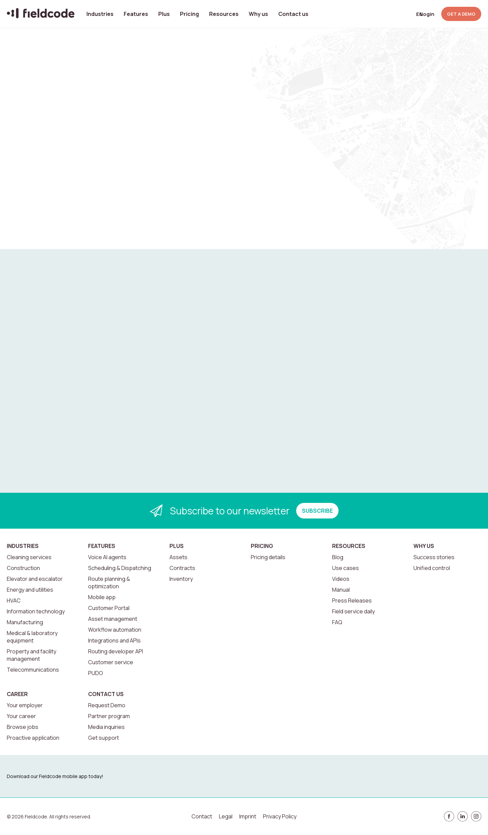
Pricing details (268, 557)
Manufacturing (25, 622)
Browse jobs (22, 727)
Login (427, 14)
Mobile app (102, 597)
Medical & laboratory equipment (32, 636)
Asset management (112, 619)
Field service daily (353, 611)
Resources (224, 14)
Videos (340, 579)
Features (136, 14)
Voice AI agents (107, 557)
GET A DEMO (461, 14)
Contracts (182, 568)
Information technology (36, 611)
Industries (100, 14)
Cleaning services (29, 557)
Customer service (110, 662)
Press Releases (352, 600)
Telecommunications (33, 669)
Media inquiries (106, 727)
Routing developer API (115, 651)
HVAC (14, 600)
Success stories (433, 557)
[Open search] (392, 14)
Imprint (247, 816)
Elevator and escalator (35, 579)
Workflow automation (114, 629)
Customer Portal (108, 608)
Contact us (293, 14)
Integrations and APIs (114, 640)
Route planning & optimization (109, 582)
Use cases (345, 568)
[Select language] (408, 14)
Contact (201, 816)
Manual (341, 589)
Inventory (181, 579)
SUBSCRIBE (317, 510)
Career (17, 694)
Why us (258, 14)
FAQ (337, 622)
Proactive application (33, 737)
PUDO (95, 673)
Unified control (431, 568)
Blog (337, 557)
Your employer (25, 705)
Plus (164, 14)
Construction (23, 568)
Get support (103, 737)
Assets (178, 557)
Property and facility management (31, 655)
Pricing (189, 14)
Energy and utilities (30, 589)
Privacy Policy (280, 816)
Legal (225, 816)
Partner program (109, 716)
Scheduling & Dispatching (119, 568)
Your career (21, 716)
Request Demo (106, 705)
